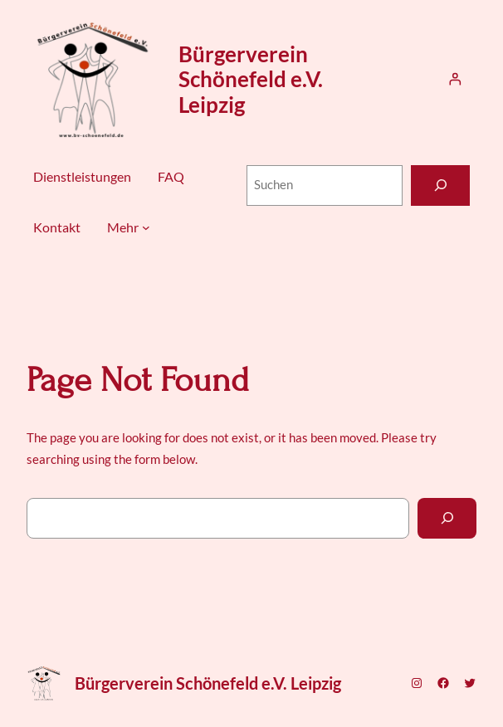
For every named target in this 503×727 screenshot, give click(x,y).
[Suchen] (440, 185)
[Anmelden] (455, 79)
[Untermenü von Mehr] (146, 227)
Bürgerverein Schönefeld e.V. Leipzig (250, 79)
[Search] (447, 518)
